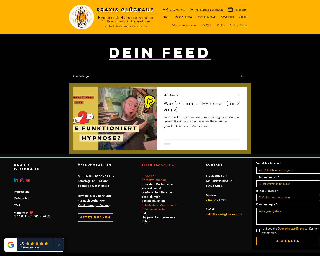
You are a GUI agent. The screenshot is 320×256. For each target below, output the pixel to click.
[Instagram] (22, 180)
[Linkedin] (16, 180)
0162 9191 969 (216, 200)
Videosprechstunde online (133, 26)
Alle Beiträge (81, 76)
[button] (206, 25)
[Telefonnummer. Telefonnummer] (287, 184)
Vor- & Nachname (268, 163)
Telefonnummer (267, 177)
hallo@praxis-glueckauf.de (224, 214)
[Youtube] (28, 180)
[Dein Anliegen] (288, 216)
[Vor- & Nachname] (287, 170)
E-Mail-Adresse (267, 190)
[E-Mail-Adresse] (287, 197)
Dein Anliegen (266, 204)
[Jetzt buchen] (95, 217)
